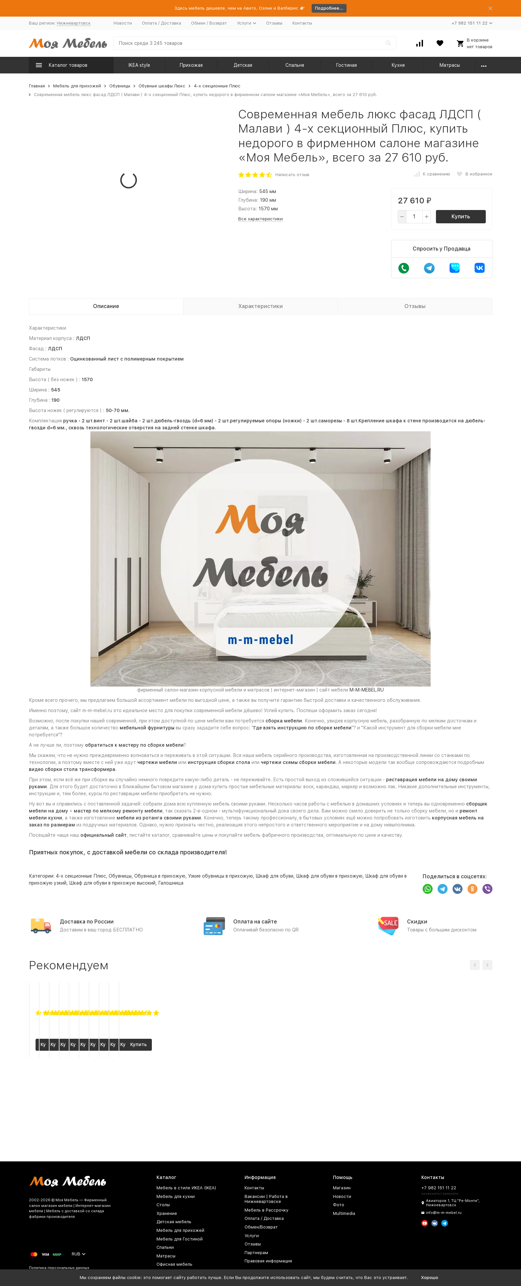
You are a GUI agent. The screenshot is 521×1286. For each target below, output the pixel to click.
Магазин (342, 1187)
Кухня (398, 65)
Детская (243, 65)
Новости (123, 23)
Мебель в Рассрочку (266, 1210)
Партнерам (256, 1252)
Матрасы (449, 65)
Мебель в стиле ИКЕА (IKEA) (186, 1187)
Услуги (252, 1235)
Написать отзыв (292, 174)
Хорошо (429, 1277)
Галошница (170, 883)
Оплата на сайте (255, 921)
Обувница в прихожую (159, 876)
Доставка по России (87, 921)
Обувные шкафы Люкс (162, 85)
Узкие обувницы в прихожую (220, 876)
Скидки (417, 921)
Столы (163, 1204)
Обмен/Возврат (261, 1227)
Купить (461, 216)
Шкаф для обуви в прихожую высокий (112, 883)
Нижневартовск (74, 23)
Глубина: (248, 200)
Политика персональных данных (59, 1268)
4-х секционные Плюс (217, 85)
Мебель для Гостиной (179, 1238)
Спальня (294, 65)
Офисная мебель (174, 1264)
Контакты (302, 23)
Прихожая (191, 65)
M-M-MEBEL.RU (367, 690)
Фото (338, 1204)
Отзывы (274, 23)
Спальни (165, 1247)
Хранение (166, 1213)
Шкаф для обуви (274, 876)
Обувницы (119, 85)
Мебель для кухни (175, 1196)
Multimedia (344, 1213)
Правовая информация (268, 1260)
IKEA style (139, 65)
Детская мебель (173, 1221)
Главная (37, 85)
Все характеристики (260, 218)
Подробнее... (329, 8)
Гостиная (346, 65)
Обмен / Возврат (209, 23)
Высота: (247, 208)
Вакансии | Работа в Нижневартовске (266, 1199)
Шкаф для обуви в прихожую (329, 876)
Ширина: (248, 191)
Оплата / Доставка (161, 23)
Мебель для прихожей (77, 85)
